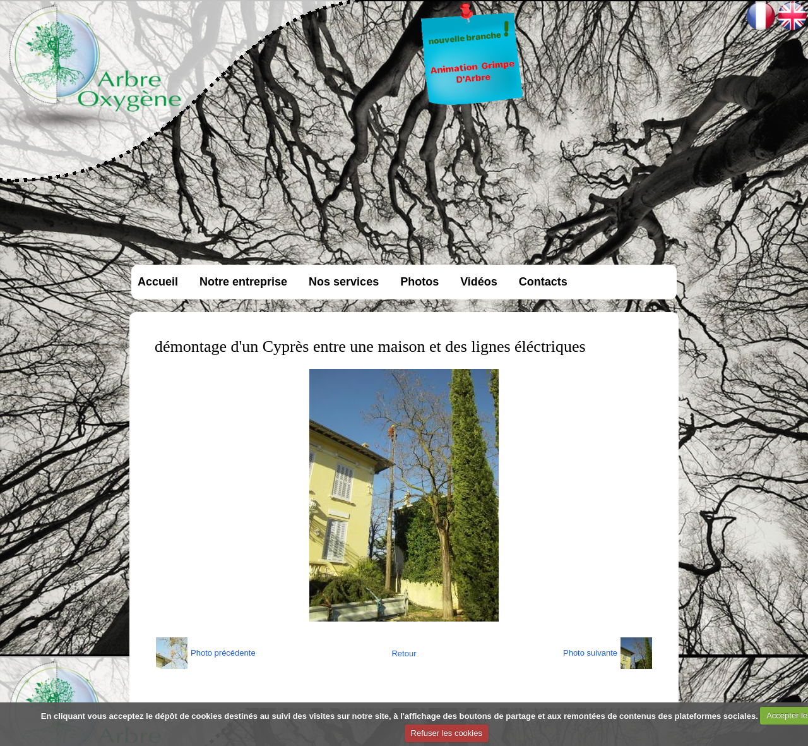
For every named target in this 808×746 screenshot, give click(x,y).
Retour (403, 653)
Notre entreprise (243, 281)
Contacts (543, 281)
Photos (419, 281)
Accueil (158, 281)
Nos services (344, 281)
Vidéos (478, 281)
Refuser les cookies (446, 733)
